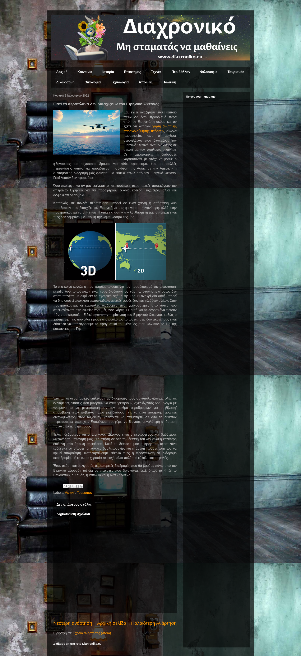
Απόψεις (146, 82)
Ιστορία (108, 72)
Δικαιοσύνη (65, 82)
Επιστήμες (132, 72)
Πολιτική (169, 82)
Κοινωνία (85, 72)
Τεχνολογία (120, 82)
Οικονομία (92, 82)
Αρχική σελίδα (111, 623)
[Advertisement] (115, 363)
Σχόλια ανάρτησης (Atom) (92, 633)
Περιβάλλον (181, 72)
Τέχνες (156, 72)
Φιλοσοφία (209, 72)
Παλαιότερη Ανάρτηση (154, 623)
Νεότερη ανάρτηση (72, 623)
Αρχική (62, 72)
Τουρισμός (236, 72)
